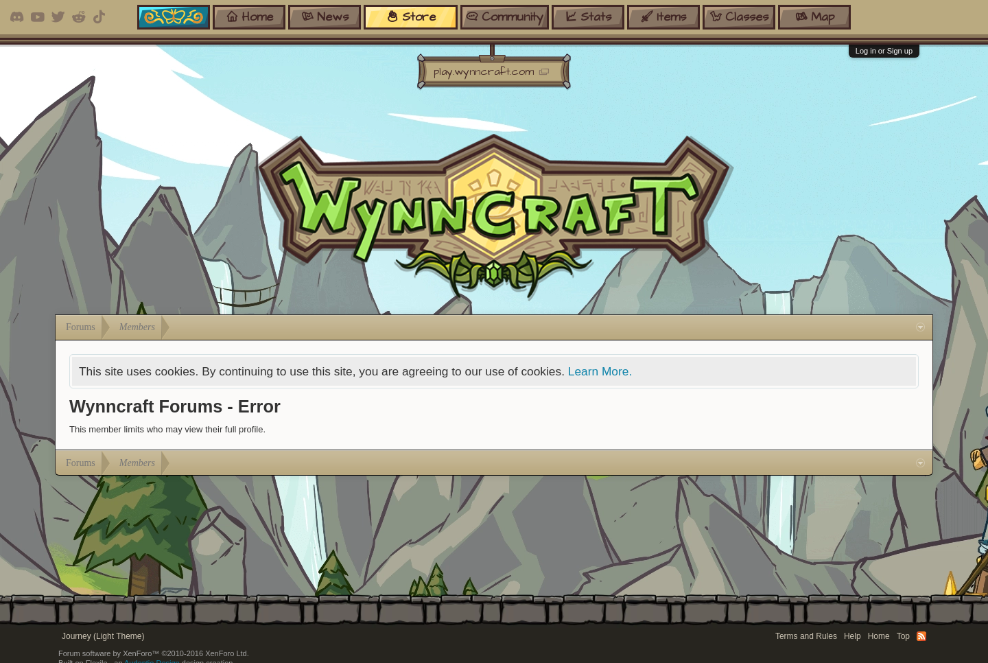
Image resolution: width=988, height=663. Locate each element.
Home (879, 636)
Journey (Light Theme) (103, 636)
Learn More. (600, 371)
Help (852, 636)
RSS (921, 636)
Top (903, 636)
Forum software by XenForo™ (153, 653)
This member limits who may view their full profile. (167, 429)
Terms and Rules (806, 636)
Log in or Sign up (884, 51)
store (411, 17)
